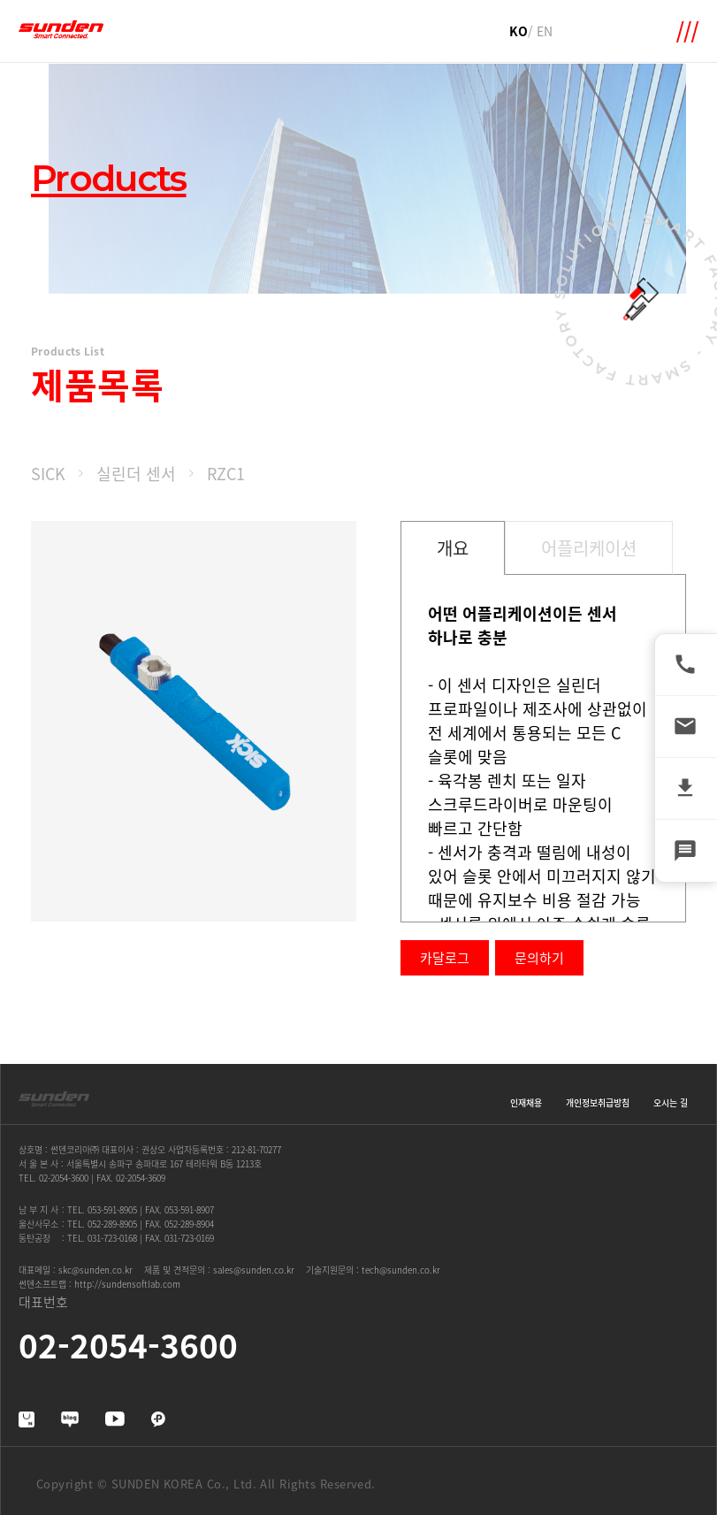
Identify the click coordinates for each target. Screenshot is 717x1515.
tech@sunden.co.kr (401, 1269)
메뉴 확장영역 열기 (687, 31)
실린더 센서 (136, 474)
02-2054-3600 (63, 1177)
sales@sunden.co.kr (253, 1269)
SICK (48, 474)
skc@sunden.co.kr (95, 1269)
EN (545, 31)
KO (518, 31)
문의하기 (539, 958)
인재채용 (526, 1102)
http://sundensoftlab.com (127, 1283)
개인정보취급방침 (597, 1102)
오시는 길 (670, 1102)
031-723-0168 (112, 1237)
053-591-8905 (112, 1209)
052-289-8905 (112, 1223)
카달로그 (444, 958)
